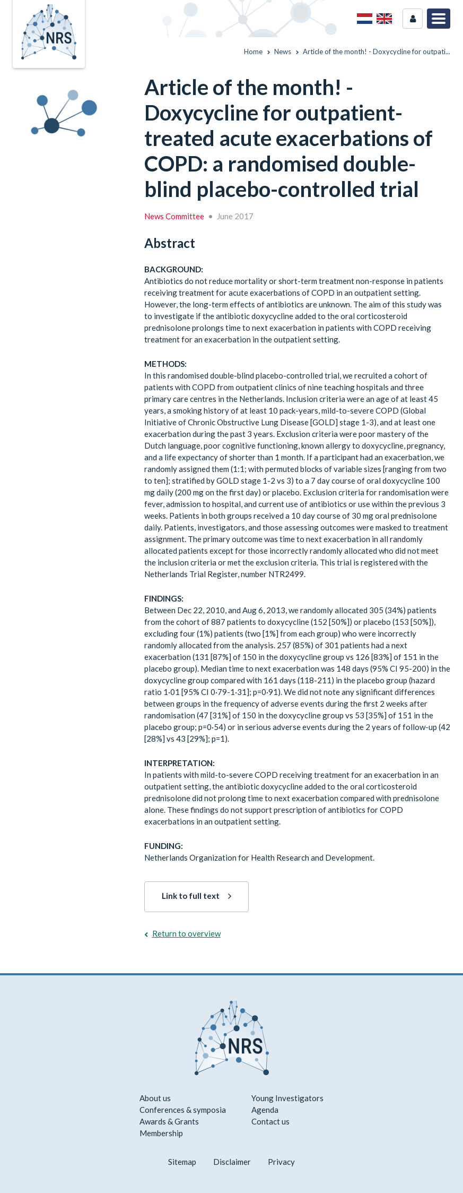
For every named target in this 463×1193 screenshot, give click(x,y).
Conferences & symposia (182, 1109)
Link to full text (191, 895)
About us (155, 1098)
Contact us (270, 1121)
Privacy (281, 1161)
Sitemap (182, 1161)
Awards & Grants (169, 1121)
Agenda (264, 1109)
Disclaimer (232, 1161)
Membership (161, 1133)
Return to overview (186, 933)
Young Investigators (287, 1098)
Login (413, 18)
